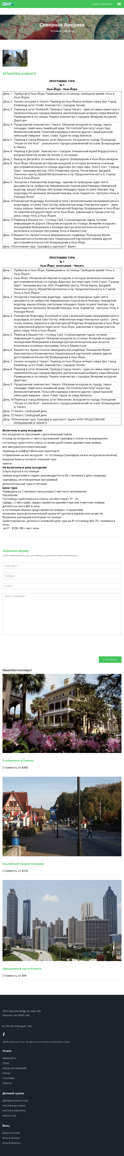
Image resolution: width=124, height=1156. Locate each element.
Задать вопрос (102, 4)
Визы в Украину (11, 1138)
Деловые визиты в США (15, 1100)
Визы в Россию (11, 1133)
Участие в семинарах (14, 1110)
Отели (6, 1063)
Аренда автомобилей (14, 1068)
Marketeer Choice (62, 1042)
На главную (56, 31)
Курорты (7, 1083)
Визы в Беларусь (12, 1143)
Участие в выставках (14, 1105)
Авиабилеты (9, 1058)
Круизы (7, 1073)
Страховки (8, 1078)
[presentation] (28, 649)
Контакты (68, 31)
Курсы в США (9, 1115)
